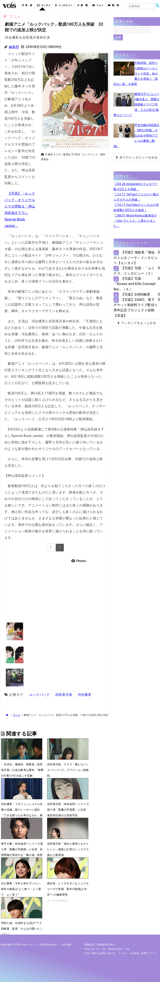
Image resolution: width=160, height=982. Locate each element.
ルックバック (39, 695)
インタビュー (63, 5)
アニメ (16, 715)
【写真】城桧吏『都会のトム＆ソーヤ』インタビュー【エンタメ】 (136, 257)
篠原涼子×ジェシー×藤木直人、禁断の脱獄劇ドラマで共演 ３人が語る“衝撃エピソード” (136, 104)
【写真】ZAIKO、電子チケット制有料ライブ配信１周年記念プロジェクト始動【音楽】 (136, 308)
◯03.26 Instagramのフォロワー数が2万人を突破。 (136, 186)
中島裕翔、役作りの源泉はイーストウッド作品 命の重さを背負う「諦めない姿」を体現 (136, 73)
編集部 (14, 47)
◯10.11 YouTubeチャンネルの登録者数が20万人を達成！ (136, 207)
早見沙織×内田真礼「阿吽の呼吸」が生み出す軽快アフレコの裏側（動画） (136, 135)
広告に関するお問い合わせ (99, 953)
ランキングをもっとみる (137, 323)
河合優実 (84, 695)
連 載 (82, 5)
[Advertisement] (73, 192)
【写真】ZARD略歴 (135, 294)
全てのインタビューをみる (137, 157)
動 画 (113, 5)
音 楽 (27, 5)
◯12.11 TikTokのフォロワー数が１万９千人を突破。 (136, 197)
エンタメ (44, 5)
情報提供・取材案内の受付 (99, 944)
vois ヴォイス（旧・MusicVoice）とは (107, 948)
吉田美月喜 (63, 695)
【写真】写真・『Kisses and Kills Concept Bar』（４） (134, 284)
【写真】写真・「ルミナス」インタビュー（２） (134, 270)
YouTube (66, 944)
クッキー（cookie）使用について (137, 953)
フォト (97, 5)
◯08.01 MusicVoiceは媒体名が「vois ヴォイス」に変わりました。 (135, 221)
